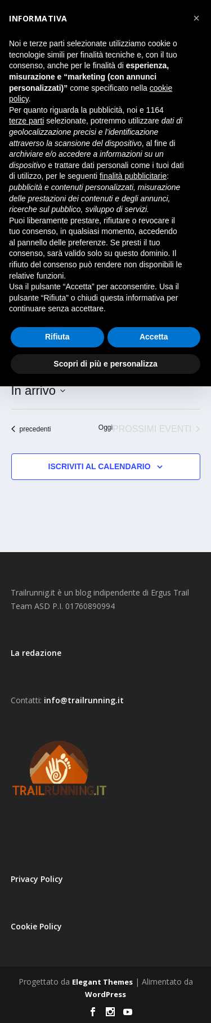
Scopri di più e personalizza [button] (105, 363)
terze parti (26, 120)
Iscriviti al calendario (99, 466)
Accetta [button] (154, 336)
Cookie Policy (36, 926)
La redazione (36, 652)
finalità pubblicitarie (133, 175)
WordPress (105, 994)
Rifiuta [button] (57, 336)
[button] (196, 18)
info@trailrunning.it (84, 700)
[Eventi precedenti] (31, 429)
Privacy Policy (37, 879)
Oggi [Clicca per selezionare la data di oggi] (105, 427)
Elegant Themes (102, 982)
